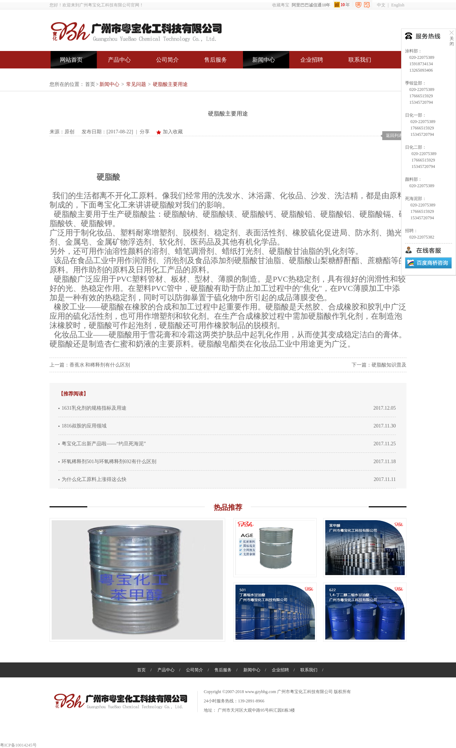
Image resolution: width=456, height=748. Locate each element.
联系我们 (359, 60)
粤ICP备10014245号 (18, 745)
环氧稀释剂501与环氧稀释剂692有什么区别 (109, 461)
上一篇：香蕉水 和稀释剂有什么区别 (90, 365)
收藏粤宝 (280, 4)
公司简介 (167, 60)
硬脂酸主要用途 (170, 84)
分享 (145, 131)
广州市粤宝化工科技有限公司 (305, 691)
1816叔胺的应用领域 (84, 426)
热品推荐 (228, 507)
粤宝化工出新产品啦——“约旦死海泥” (104, 443)
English (397, 4)
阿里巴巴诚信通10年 (332, 4)
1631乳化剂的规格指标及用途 (94, 408)
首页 (90, 84)
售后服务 (215, 60)
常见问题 (136, 84)
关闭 (452, 38)
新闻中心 (263, 60)
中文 (381, 4)
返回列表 (394, 135)
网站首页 (71, 60)
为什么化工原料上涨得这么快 (94, 479)
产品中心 (119, 60)
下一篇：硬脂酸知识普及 (379, 365)
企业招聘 (311, 60)
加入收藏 (173, 131)
